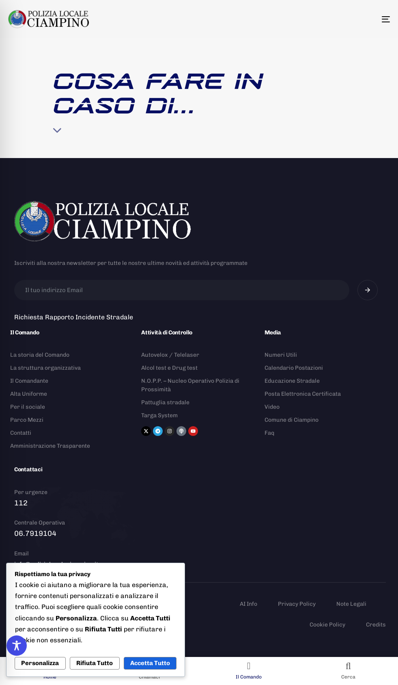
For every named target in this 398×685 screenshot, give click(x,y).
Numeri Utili (281, 354)
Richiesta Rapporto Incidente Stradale (73, 317)
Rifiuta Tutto (94, 663)
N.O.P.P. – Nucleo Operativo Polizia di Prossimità (190, 385)
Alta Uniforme (28, 393)
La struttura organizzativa (45, 367)
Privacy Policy (297, 603)
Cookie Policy (327, 624)
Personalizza (40, 663)
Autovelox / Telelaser (170, 354)
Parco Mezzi (26, 419)
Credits (376, 624)
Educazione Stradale (292, 380)
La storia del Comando (39, 354)
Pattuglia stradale (165, 402)
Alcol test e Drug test (169, 367)
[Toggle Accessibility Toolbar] (17, 646)
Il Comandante (29, 380)
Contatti (20, 432)
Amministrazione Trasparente (50, 445)
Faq (269, 432)
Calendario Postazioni (294, 367)
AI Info (248, 603)
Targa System (159, 415)
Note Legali (351, 603)
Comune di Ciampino (291, 419)
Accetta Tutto (150, 663)
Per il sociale (27, 406)
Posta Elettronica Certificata (303, 393)
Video (272, 406)
